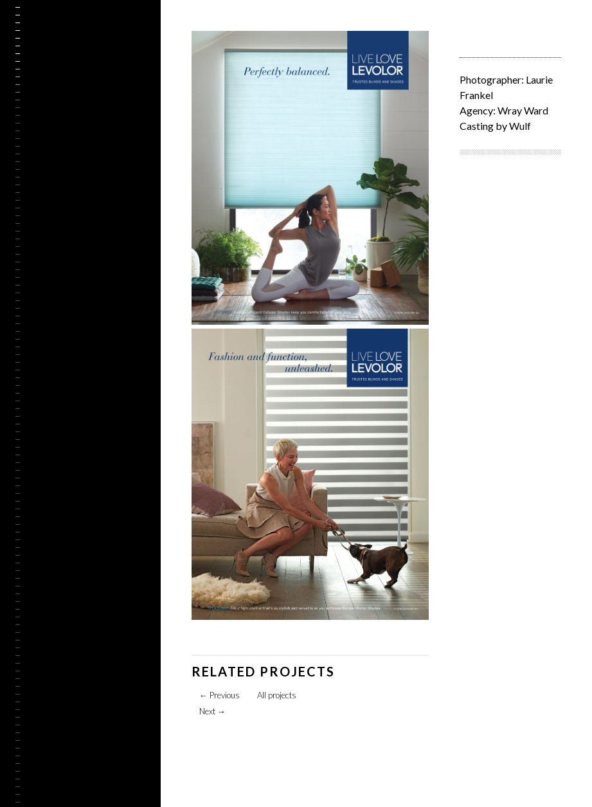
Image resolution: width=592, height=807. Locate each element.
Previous (219, 695)
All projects (276, 695)
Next (212, 711)
